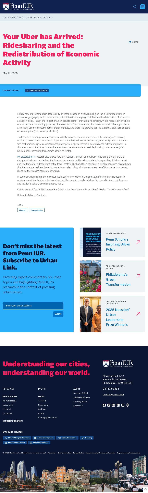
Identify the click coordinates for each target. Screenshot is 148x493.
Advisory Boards (80, 403)
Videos (41, 414)
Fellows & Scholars (81, 398)
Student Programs (13, 422)
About (76, 390)
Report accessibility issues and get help (100, 454)
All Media (42, 402)
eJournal (7, 410)
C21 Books (7, 414)
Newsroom (43, 406)
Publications (9, 18)
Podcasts (42, 410)
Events (42, 390)
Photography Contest (47, 419)
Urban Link (8, 406)
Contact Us (78, 407)
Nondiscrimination (64, 454)
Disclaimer (51, 454)
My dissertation (25, 158)
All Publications (9, 402)
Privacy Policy (78, 454)
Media (41, 398)
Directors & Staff (80, 394)
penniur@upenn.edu (113, 396)
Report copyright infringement (128, 454)
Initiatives (8, 390)
